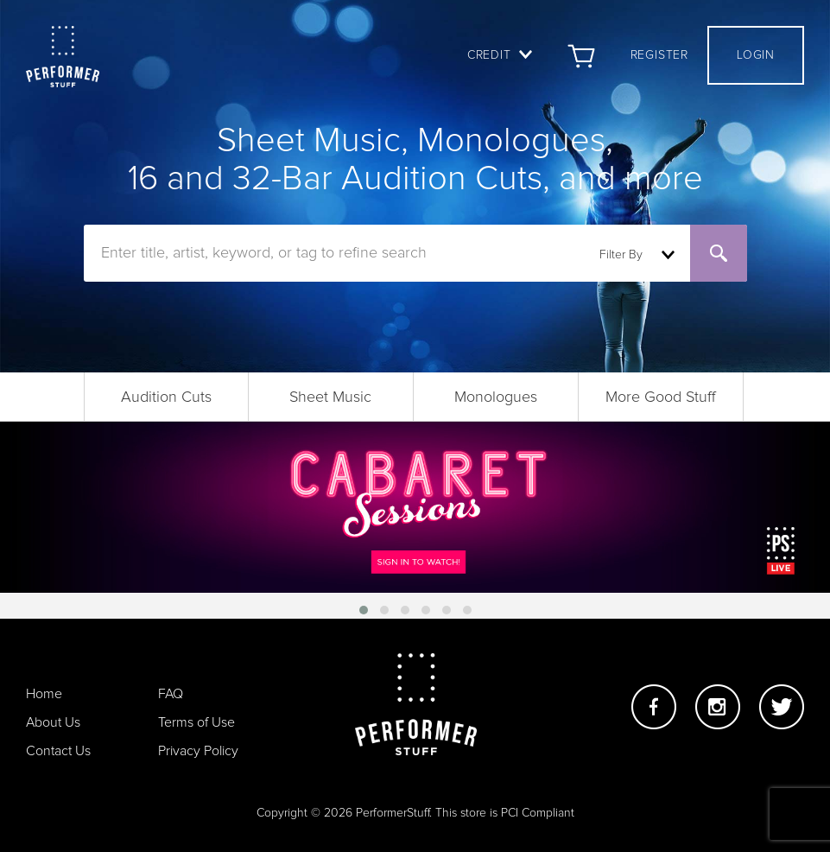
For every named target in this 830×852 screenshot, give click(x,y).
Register (659, 55)
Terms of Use (196, 722)
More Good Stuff (660, 397)
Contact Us (58, 751)
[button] (363, 610)
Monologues (495, 397)
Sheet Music (330, 397)
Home (44, 694)
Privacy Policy (198, 751)
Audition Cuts (166, 397)
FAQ (170, 694)
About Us (53, 722)
